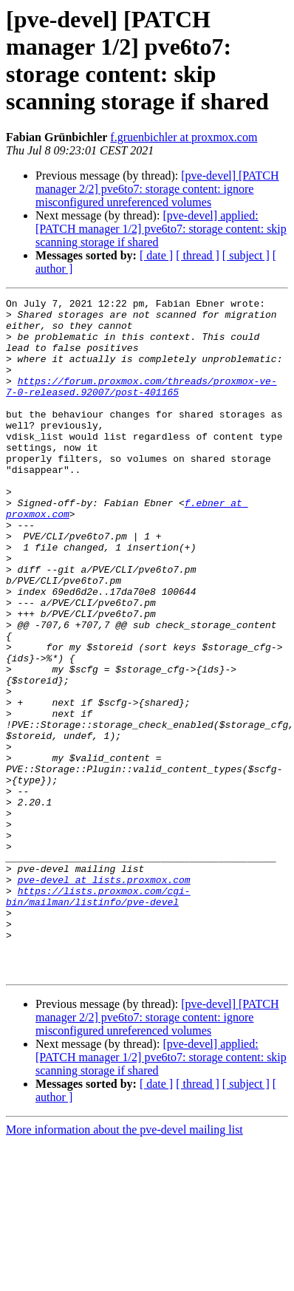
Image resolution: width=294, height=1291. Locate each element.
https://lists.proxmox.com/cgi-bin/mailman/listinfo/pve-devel (98, 1017)
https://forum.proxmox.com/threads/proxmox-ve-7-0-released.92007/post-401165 (141, 405)
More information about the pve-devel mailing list (124, 1264)
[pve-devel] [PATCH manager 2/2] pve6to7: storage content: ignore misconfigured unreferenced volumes (157, 188)
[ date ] (156, 255)
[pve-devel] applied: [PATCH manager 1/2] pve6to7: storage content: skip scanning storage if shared (161, 228)
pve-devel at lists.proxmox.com (104, 997)
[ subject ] (246, 255)
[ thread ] (197, 255)
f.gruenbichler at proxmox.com (183, 137)
